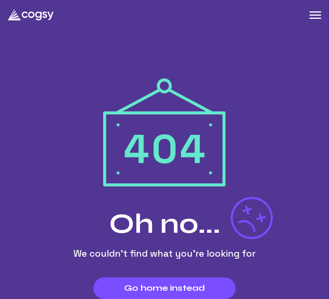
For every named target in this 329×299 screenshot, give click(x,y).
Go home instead (164, 288)
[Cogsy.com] (31, 14)
